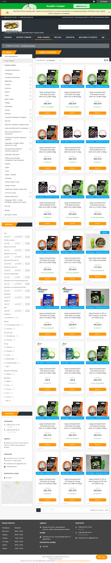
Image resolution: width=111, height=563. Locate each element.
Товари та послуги (13, 46)
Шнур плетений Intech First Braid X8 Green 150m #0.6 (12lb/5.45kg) (47, 94)
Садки (7, 167)
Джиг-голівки (9, 99)
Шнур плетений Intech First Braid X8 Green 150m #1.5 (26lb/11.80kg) (47, 426)
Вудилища (8, 81)
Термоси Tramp (10, 185)
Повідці (7, 103)
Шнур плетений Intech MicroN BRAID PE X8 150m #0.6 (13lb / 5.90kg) (97, 150)
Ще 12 (8, 400)
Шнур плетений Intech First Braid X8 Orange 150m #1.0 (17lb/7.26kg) (72, 260)
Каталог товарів (23, 37)
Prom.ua (66, 557)
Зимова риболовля (11, 196)
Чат (102, 557)
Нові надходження (11, 56)
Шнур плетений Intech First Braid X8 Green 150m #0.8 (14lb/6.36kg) (72, 205)
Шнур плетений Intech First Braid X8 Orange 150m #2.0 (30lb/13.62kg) (47, 481)
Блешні (7, 110)
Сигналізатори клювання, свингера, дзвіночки (13, 150)
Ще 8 (8, 366)
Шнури (7, 92)
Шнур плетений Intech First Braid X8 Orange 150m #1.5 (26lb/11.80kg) (97, 426)
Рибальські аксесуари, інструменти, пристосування (14, 159)
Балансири (8, 106)
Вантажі (7, 121)
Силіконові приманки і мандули (15, 117)
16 (51, 510)
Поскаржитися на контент (64, 561)
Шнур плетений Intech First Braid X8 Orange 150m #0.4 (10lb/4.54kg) (47, 150)
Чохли (7, 171)
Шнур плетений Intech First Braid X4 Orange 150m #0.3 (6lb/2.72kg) (47, 315)
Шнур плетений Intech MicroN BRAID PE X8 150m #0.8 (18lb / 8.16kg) (47, 205)
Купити (47, 113)
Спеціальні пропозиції (12, 77)
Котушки (8, 84)
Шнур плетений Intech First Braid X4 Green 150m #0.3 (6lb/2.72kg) (47, 371)
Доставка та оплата (88, 37)
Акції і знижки (43, 37)
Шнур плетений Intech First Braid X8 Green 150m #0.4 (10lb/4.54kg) (97, 94)
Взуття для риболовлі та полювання (13, 133)
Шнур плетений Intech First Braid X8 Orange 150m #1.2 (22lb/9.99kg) (72, 426)
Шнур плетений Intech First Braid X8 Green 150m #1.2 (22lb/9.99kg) (97, 371)
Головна (8, 37)
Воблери (8, 114)
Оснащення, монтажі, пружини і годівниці (15, 138)
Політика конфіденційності (82, 561)
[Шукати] (107, 27)
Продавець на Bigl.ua (55, 559)
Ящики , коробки (10, 174)
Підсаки (7, 164)
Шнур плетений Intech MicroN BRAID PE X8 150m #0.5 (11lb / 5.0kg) (72, 150)
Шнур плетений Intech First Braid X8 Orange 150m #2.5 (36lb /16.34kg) (72, 481)
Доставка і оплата (11, 215)
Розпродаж (8, 74)
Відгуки (7, 210)
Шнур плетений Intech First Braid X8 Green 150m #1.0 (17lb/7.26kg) (97, 205)
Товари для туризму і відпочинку (16, 189)
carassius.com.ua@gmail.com (16, 463)
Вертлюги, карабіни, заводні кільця (17, 124)
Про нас (57, 37)
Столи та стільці (10, 193)
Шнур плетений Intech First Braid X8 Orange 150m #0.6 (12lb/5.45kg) (72, 94)
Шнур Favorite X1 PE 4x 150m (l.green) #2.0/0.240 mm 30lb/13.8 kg (97, 315)
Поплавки (8, 178)
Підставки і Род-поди (12, 154)
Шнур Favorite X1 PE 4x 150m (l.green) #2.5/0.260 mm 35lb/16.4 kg (97, 481)
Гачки (7, 95)
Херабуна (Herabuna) (12, 70)
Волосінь (8, 88)
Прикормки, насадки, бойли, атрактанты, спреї (14, 144)
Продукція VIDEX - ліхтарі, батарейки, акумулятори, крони (15, 201)
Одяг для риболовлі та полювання (16, 128)
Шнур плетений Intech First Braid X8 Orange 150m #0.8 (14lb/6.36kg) (47, 260)
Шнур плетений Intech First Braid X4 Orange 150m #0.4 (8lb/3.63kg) (72, 315)
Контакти (70, 37)
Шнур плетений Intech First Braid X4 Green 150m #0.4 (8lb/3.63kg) (72, 371)
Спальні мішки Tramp (12, 182)
